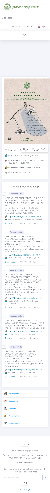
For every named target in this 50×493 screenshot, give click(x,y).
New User (29, 27)
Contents (12, 409)
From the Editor (15, 416)
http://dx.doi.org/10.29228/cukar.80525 (25, 331)
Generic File (13, 401)
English (42, 27)
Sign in (16, 27)
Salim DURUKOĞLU (16, 258)
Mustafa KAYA (13, 301)
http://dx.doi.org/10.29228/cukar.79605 (24, 216)
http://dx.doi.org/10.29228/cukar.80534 (25, 298)
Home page (25, 489)
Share (33, 223)
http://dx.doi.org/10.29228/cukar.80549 (25, 369)
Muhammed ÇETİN (16, 372)
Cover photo (14, 394)
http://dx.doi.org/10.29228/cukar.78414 (24, 255)
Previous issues (15, 423)
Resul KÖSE (13, 219)
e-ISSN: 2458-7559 (9, 18)
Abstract (10, 223)
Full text (23, 223)
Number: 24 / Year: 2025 (34, 149)
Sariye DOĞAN (14, 334)
